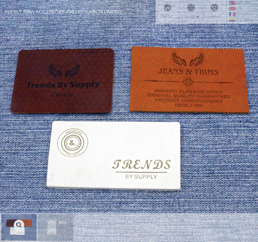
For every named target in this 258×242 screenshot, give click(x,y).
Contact (214, 10)
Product (191, 10)
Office (167, 10)
